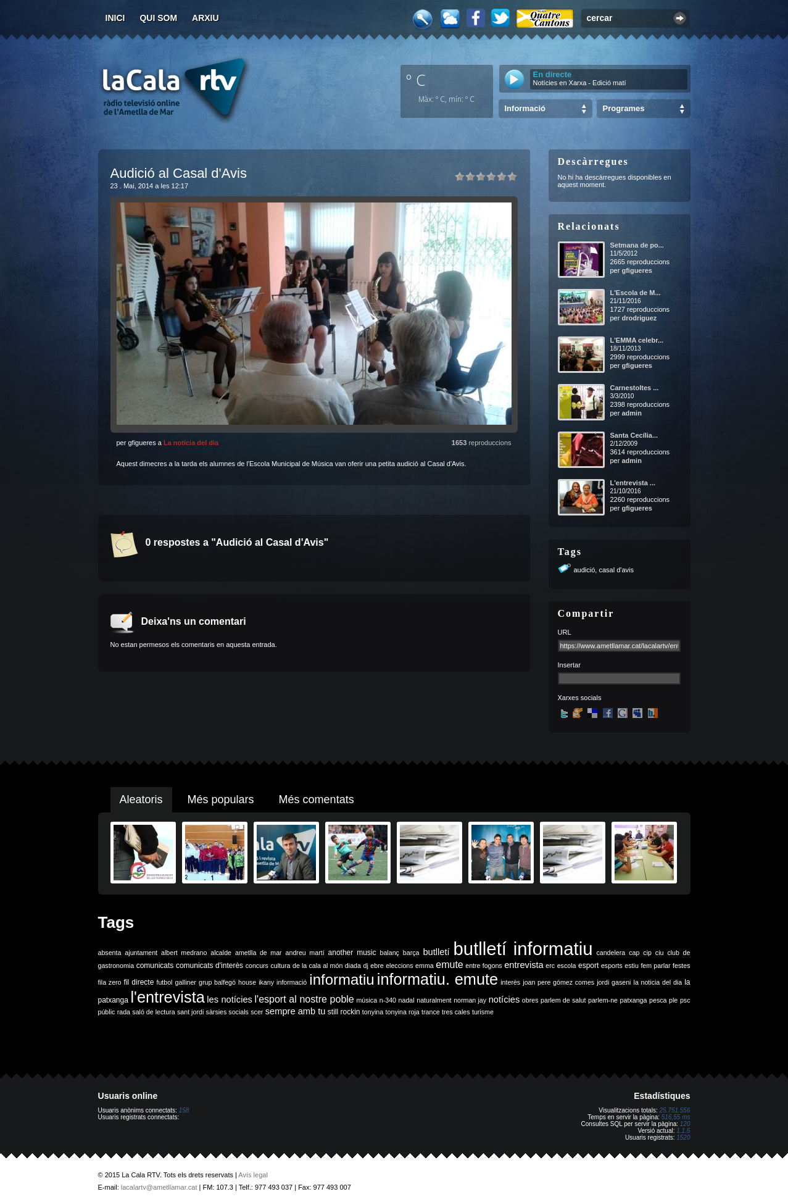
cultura (280, 965)
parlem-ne (603, 1000)
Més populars (221, 799)
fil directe (139, 982)
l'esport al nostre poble (304, 999)
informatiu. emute (437, 979)
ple (673, 1000)
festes (681, 965)
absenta (110, 952)
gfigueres (636, 270)
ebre (376, 965)
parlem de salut (563, 1000)
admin (631, 413)
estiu (631, 965)
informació (291, 982)
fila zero (110, 982)
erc (550, 965)
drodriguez (639, 318)
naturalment (434, 1000)
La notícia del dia (191, 442)
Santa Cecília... (634, 435)
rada (123, 1012)
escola (566, 965)
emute (449, 964)
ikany (266, 982)
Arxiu (205, 18)
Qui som (158, 18)
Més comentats (316, 799)
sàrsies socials (227, 1012)
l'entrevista (167, 997)
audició (584, 570)
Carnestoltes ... (634, 387)
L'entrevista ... (633, 482)
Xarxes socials (580, 697)
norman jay (470, 1000)
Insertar (569, 665)
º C (416, 79)
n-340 (387, 1000)
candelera (610, 952)
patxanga (633, 1000)
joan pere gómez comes (558, 982)
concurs (257, 965)
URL (564, 632)
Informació (525, 108)
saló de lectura (153, 1012)
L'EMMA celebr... (637, 340)
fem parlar (655, 965)
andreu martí (305, 952)
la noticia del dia (658, 982)
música (366, 1000)
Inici (115, 18)
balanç (389, 952)
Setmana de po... (637, 245)
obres (530, 1000)
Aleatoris (141, 799)
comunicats (155, 965)
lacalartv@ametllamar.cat (159, 1187)
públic (106, 1012)
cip (647, 952)
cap (634, 952)
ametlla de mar (258, 952)
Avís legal (253, 1175)
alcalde (220, 952)
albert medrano (184, 952)
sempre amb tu (295, 1011)
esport (588, 965)
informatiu (341, 979)
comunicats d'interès (209, 965)
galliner (185, 982)
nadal (407, 1000)
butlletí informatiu (523, 948)
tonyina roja (403, 1012)
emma (424, 965)
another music (352, 952)
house (247, 982)
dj (365, 965)
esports (612, 965)
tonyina (372, 1012)
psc (685, 1000)
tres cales (456, 1012)
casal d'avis (616, 570)
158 (184, 1110)
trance (430, 1012)
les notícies (229, 999)
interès (510, 982)
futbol (164, 982)
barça (411, 952)
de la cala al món (317, 965)
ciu (659, 952)
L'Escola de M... (635, 292)
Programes (624, 108)
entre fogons (483, 965)
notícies (504, 999)
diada (353, 965)
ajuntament (141, 952)
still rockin (344, 1012)
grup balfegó (217, 982)
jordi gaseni (614, 982)
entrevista (524, 965)
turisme (483, 1012)
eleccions (399, 965)
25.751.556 (674, 1110)
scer (257, 1012)
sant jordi (190, 1012)
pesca (657, 1000)
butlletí (436, 952)
